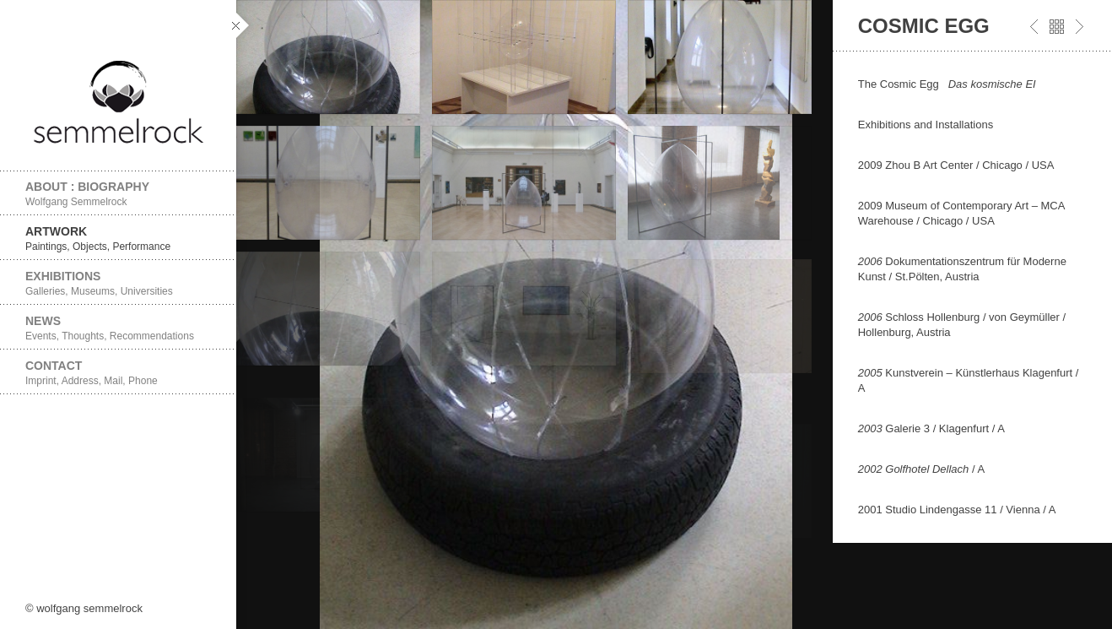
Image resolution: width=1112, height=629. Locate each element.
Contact (118, 373)
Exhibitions (118, 283)
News (118, 328)
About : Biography (118, 194)
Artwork (118, 238)
